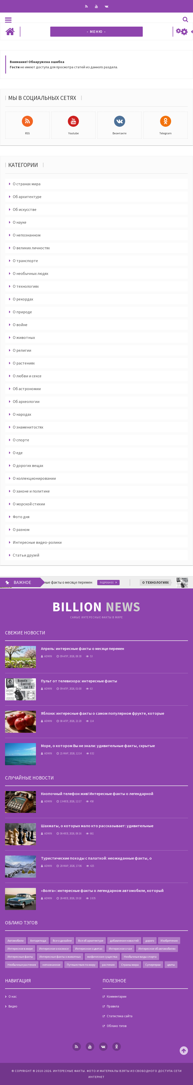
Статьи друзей (26, 555)
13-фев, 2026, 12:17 (69, 801)
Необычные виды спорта (140, 956)
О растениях (24, 363)
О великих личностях (31, 247)
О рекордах (23, 299)
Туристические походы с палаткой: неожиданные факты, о (96, 858)
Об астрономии (27, 388)
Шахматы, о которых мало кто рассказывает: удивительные (97, 825)
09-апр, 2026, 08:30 (69, 656)
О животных (24, 337)
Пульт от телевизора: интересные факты (79, 680)
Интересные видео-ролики (37, 542)
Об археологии (26, 401)
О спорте (21, 439)
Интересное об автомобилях (156, 948)
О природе (22, 311)
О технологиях (26, 286)
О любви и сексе (27, 375)
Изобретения (169, 940)
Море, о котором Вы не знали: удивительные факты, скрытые (98, 745)
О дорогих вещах (28, 465)
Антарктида (38, 940)
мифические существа (102, 956)
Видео (13, 1006)
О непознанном (26, 234)
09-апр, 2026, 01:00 (69, 688)
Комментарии (116, 996)
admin (46, 656)
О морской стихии (29, 503)
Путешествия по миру (81, 965)
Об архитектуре (27, 196)
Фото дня (21, 516)
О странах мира (26, 183)
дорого (149, 940)
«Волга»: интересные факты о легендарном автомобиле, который (102, 890)
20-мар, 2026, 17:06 (69, 866)
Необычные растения (22, 965)
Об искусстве (24, 209)
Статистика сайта (119, 1016)
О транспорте (25, 260)
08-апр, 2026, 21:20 (69, 721)
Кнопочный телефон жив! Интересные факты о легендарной (97, 793)
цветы (171, 965)
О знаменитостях (28, 427)
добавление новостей (124, 940)
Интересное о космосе (54, 948)
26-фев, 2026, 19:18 (69, 898)
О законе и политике (31, 491)
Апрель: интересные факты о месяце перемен (82, 648)
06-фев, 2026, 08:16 (69, 833)
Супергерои (153, 965)
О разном (21, 529)
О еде (18, 452)
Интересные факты (20, 956)
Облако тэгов (116, 1026)
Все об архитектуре (90, 940)
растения (108, 965)
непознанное (51, 965)
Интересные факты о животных (60, 956)
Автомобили (16, 940)
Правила (113, 1006)
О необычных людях (30, 273)
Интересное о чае (120, 948)
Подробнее (123, 582)
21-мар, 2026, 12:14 (69, 753)
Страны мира (130, 965)
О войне (20, 324)
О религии (22, 350)
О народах (22, 414)
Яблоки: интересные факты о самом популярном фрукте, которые (102, 713)
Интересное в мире (20, 948)
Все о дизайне (62, 940)
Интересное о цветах (88, 948)
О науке (19, 222)
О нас (13, 996)
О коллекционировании (34, 478)
